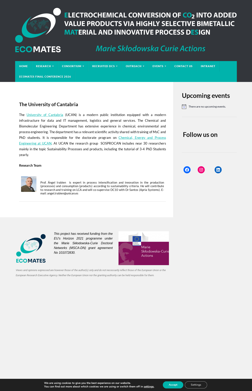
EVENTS (158, 66)
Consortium (71, 66)
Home (23, 66)
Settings (198, 384)
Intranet (208, 66)
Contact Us (183, 66)
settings (150, 386)
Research (43, 66)
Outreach (134, 66)
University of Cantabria (45, 115)
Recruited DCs (103, 66)
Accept (174, 384)
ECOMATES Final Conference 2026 (45, 76)
